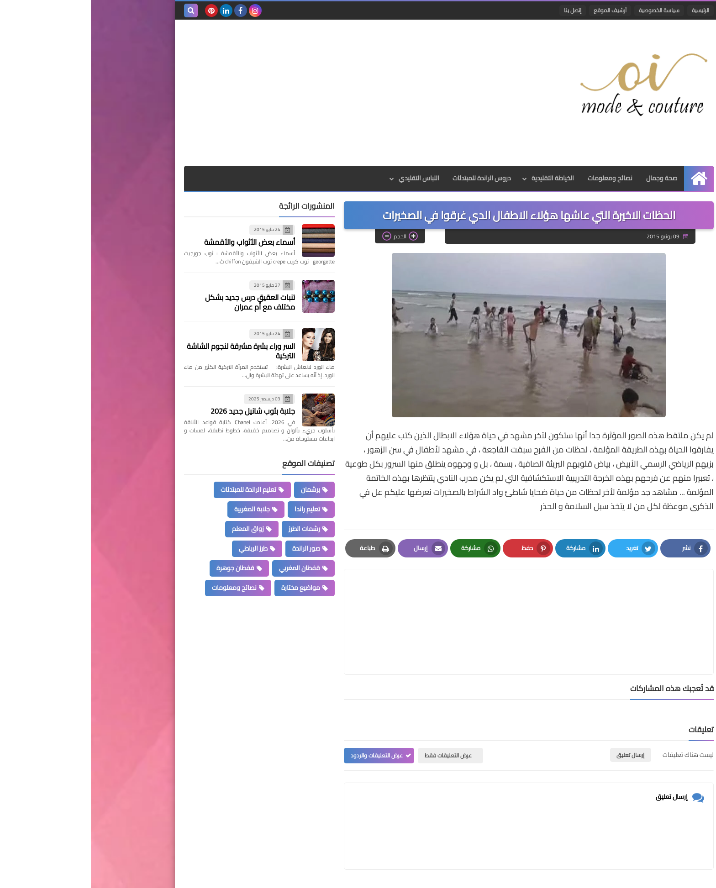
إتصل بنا (481, 10)
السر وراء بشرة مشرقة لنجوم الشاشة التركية (150, 351)
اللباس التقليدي (327, 178)
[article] (350, 600)
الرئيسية (609, 10)
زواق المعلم (157, 529)
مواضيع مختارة (209, 588)
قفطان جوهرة (144, 568)
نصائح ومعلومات (519, 178)
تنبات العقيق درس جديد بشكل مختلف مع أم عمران (159, 302)
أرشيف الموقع (519, 10)
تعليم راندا (216, 509)
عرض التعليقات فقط (357, 712)
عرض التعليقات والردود (286, 712)
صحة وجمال (570, 178)
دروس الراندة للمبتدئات (391, 178)
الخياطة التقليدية (462, 178)
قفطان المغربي (208, 568)
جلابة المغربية (161, 509)
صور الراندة (215, 548)
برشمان (219, 489)
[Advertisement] (259, 93)
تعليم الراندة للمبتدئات (157, 489)
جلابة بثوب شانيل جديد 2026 (162, 411)
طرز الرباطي (162, 548)
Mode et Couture (512, 875)
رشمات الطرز (213, 529)
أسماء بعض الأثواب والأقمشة (158, 242)
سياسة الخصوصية (568, 10)
